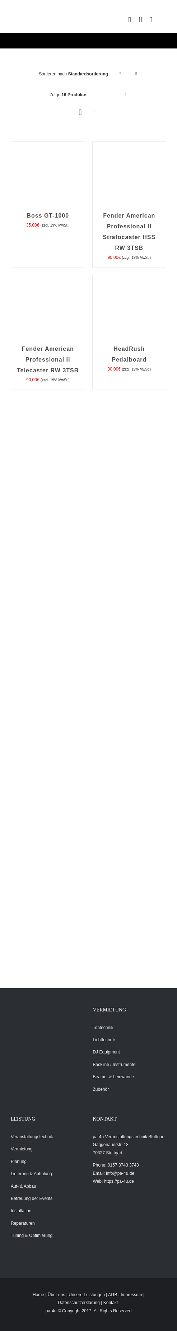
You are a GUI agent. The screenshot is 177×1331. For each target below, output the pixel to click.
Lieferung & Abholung (31, 1173)
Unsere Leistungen (87, 1294)
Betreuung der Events (31, 1198)
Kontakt (110, 1302)
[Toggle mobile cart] (129, 20)
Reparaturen (23, 1223)
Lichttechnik (104, 1039)
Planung (19, 1161)
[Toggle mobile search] (140, 20)
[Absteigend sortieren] (136, 73)
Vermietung (22, 1148)
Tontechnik (103, 1027)
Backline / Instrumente (114, 1064)
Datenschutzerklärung (79, 1302)
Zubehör (101, 1089)
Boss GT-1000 (48, 216)
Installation (21, 1210)
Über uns (56, 1294)
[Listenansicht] (95, 113)
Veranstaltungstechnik (32, 1136)
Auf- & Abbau (23, 1186)
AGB (112, 1294)
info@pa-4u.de (120, 1173)
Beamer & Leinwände (113, 1076)
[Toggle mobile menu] (150, 20)
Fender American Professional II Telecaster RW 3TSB (48, 359)
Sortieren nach (73, 73)
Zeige (68, 94)
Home (38, 1294)
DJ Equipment (106, 1052)
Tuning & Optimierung (31, 1235)
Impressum (131, 1294)
